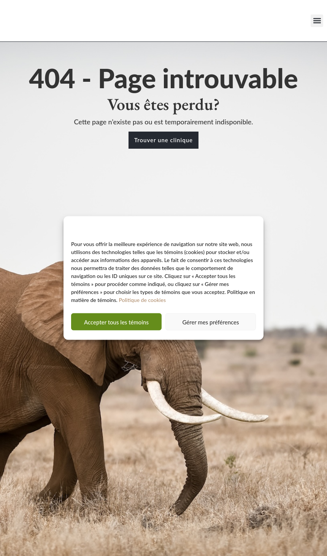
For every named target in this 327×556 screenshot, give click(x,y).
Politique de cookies (142, 302)
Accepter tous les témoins (116, 324)
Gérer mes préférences (210, 324)
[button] (317, 20)
